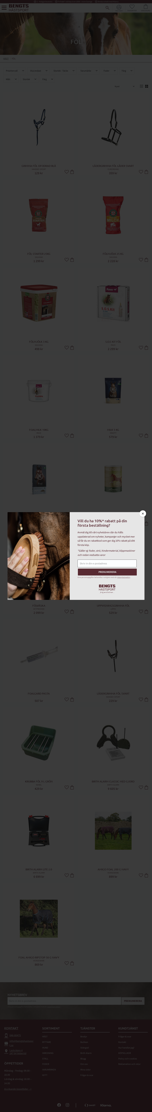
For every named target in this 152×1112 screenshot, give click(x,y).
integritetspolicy (123, 577)
